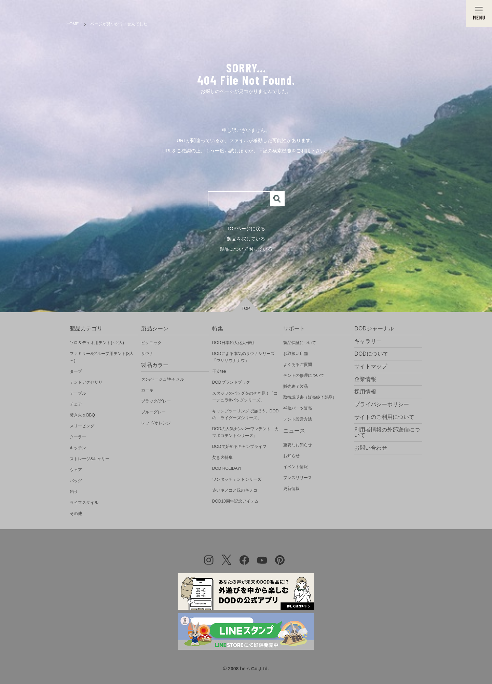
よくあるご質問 (297, 364)
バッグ (76, 480)
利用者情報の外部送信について (387, 432)
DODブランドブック (231, 382)
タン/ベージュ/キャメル (162, 379)
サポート (294, 328)
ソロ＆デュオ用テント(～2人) (97, 342)
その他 (76, 513)
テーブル (78, 393)
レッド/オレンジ (156, 423)
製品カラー (154, 365)
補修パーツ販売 (297, 408)
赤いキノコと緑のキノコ (234, 490)
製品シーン (154, 328)
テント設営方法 (297, 419)
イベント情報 (295, 466)
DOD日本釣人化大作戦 (233, 342)
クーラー (78, 437)
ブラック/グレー (156, 401)
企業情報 (365, 379)
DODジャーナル (374, 328)
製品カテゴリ (86, 328)
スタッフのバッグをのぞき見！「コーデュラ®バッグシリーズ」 (245, 396)
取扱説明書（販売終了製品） (310, 397)
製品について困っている (246, 249)
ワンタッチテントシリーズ (236, 479)
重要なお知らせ (297, 444)
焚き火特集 (222, 457)
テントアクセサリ (86, 382)
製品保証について (299, 342)
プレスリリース (297, 477)
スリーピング (82, 426)
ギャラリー (368, 341)
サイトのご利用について (384, 417)
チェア (76, 404)
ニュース (294, 431)
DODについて (371, 354)
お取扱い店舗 (295, 353)
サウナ (147, 353)
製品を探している (246, 239)
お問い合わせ (370, 448)
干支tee (219, 371)
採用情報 (365, 392)
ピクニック (151, 342)
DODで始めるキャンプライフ (239, 446)
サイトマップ (370, 366)
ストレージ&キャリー (89, 458)
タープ (76, 371)
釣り (74, 491)
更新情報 (291, 488)
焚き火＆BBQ (82, 415)
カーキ (147, 390)
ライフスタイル (84, 502)
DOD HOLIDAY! (226, 468)
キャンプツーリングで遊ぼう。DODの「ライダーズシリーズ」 (245, 414)
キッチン (78, 448)
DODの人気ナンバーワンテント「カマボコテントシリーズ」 (245, 432)
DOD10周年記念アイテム (235, 501)
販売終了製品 (295, 386)
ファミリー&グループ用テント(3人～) (102, 357)
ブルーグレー (153, 412)
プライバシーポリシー (381, 404)
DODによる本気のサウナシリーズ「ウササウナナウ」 (243, 357)
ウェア (76, 469)
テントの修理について (303, 375)
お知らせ (291, 455)
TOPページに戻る (246, 228)
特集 (217, 328)
